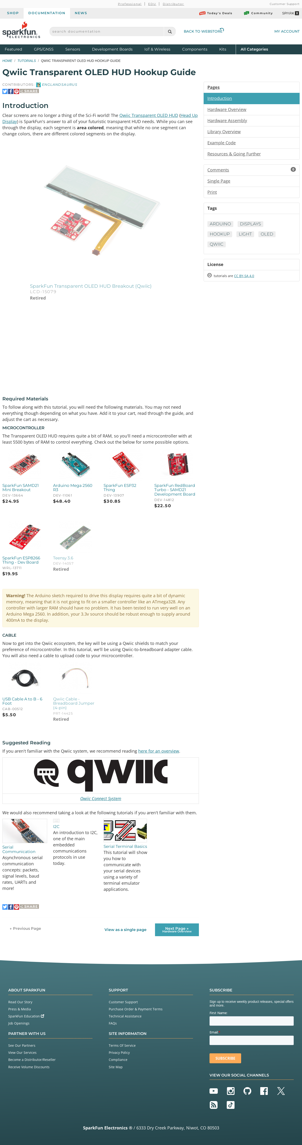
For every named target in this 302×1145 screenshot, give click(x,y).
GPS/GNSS (44, 49)
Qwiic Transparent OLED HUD (148, 115)
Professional (130, 4)
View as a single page (126, 929)
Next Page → (177, 929)
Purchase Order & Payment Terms (136, 1009)
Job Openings (18, 1023)
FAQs (113, 1023)
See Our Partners (21, 1045)
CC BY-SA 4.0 (244, 276)
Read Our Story (20, 1001)
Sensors (72, 49)
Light (245, 234)
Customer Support (285, 4)
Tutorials (26, 61)
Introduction (219, 98)
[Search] (170, 31)
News (81, 13)
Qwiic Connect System (100, 798)
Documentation (46, 13)
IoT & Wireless (157, 49)
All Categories (254, 49)
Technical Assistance (125, 1016)
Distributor (173, 4)
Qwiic (216, 244)
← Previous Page (25, 928)
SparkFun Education (26, 1016)
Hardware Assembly (227, 120)
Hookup (220, 234)
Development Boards (112, 49)
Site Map (116, 1066)
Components (194, 49)
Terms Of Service (122, 1045)
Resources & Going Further (234, 154)
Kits (222, 49)
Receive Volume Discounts (29, 1066)
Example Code (221, 143)
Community (258, 13)
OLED (267, 234)
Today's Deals (215, 13)
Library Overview (224, 131)
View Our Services (22, 1052)
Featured (18, 49)
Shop (13, 13)
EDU (152, 4)
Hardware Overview (226, 109)
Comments (251, 170)
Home (7, 61)
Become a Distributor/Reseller (32, 1059)
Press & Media (19, 1009)
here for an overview (158, 751)
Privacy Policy (119, 1052)
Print (212, 192)
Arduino (220, 224)
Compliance (118, 1059)
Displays (250, 224)
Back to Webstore (204, 31)
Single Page (218, 181)
